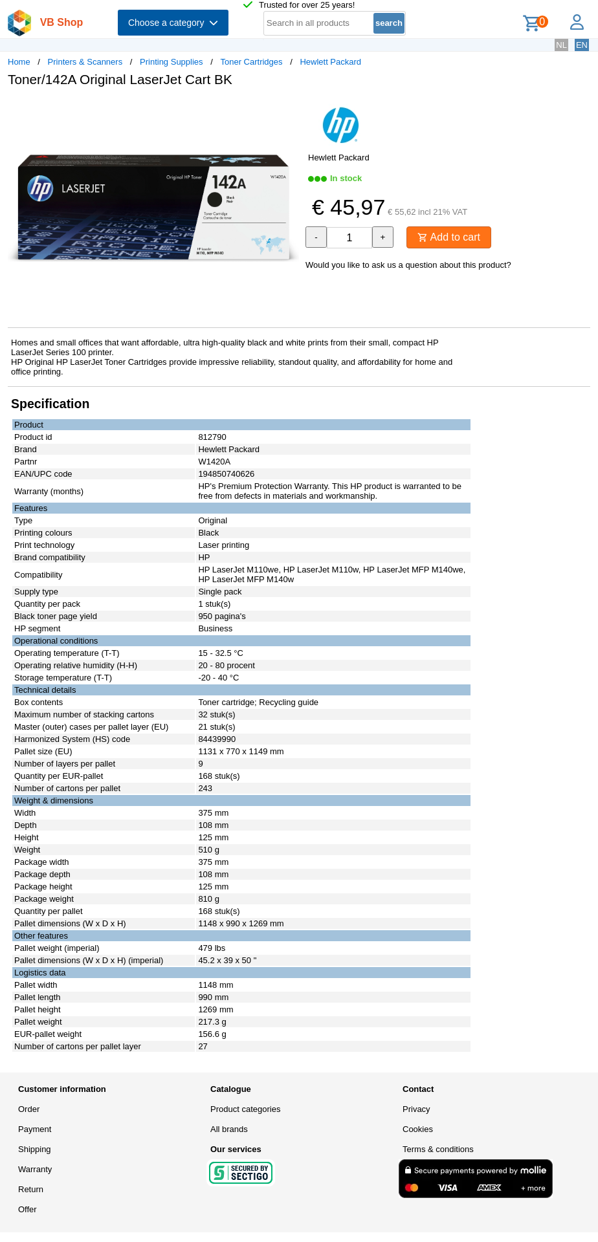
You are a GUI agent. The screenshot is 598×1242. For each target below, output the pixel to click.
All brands (229, 1129)
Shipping (34, 1149)
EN (582, 45)
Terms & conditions (438, 1149)
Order (28, 1109)
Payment (34, 1129)
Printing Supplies (171, 62)
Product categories (245, 1109)
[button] (287, 110)
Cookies (418, 1129)
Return (30, 1189)
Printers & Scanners (85, 62)
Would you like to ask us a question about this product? (408, 265)
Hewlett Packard (330, 62)
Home (19, 62)
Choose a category (173, 22)
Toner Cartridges (251, 62)
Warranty (35, 1169)
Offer (27, 1209)
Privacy (416, 1109)
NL (561, 45)
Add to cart (448, 237)
